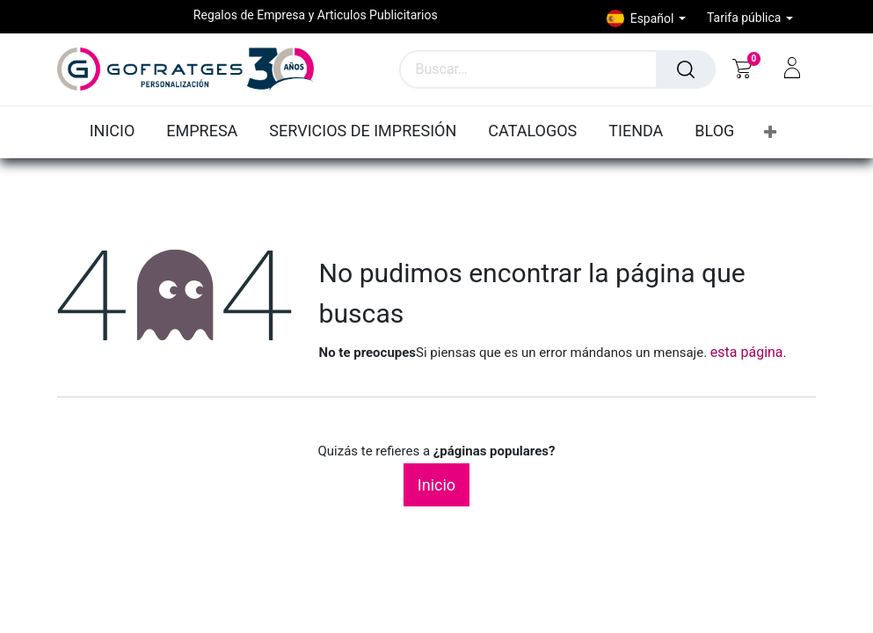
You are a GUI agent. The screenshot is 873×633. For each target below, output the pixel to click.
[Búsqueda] (686, 69)
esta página (746, 352)
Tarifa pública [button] (745, 18)
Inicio (436, 485)
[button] (770, 132)
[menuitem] (117, 132)
